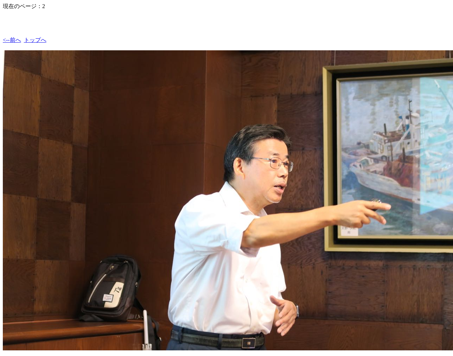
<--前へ (12, 40)
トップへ (35, 40)
